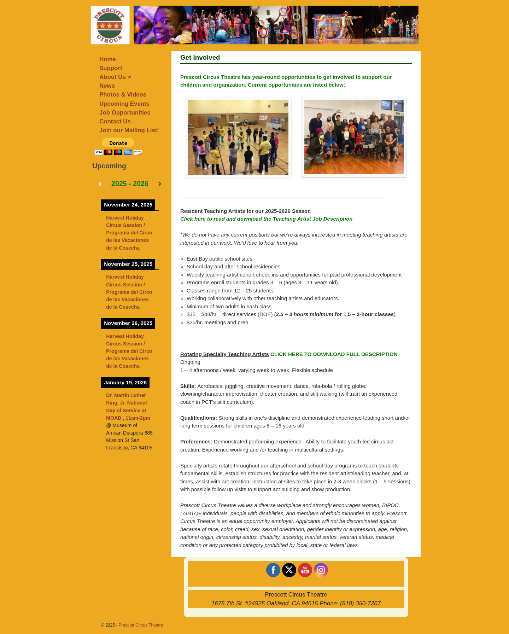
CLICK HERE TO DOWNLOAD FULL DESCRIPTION (333, 354)
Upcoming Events (124, 103)
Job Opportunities (125, 112)
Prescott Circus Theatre (141, 625)
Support (110, 68)
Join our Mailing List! (129, 130)
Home (107, 59)
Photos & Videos (122, 94)
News (107, 85)
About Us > (115, 77)
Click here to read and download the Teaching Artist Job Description (266, 219)
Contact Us (115, 121)
